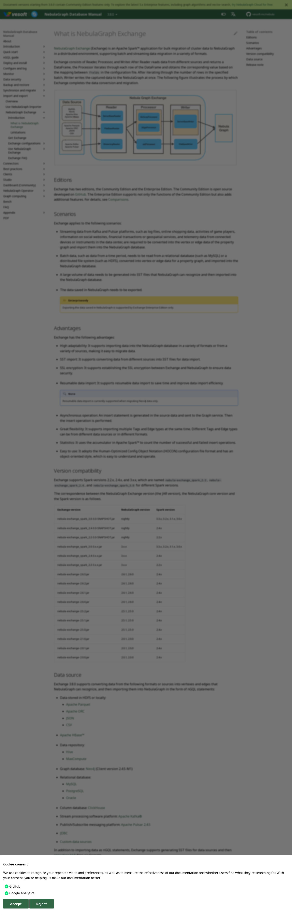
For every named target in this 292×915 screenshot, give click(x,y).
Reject (41, 904)
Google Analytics (21, 893)
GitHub (14, 886)
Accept (16, 904)
